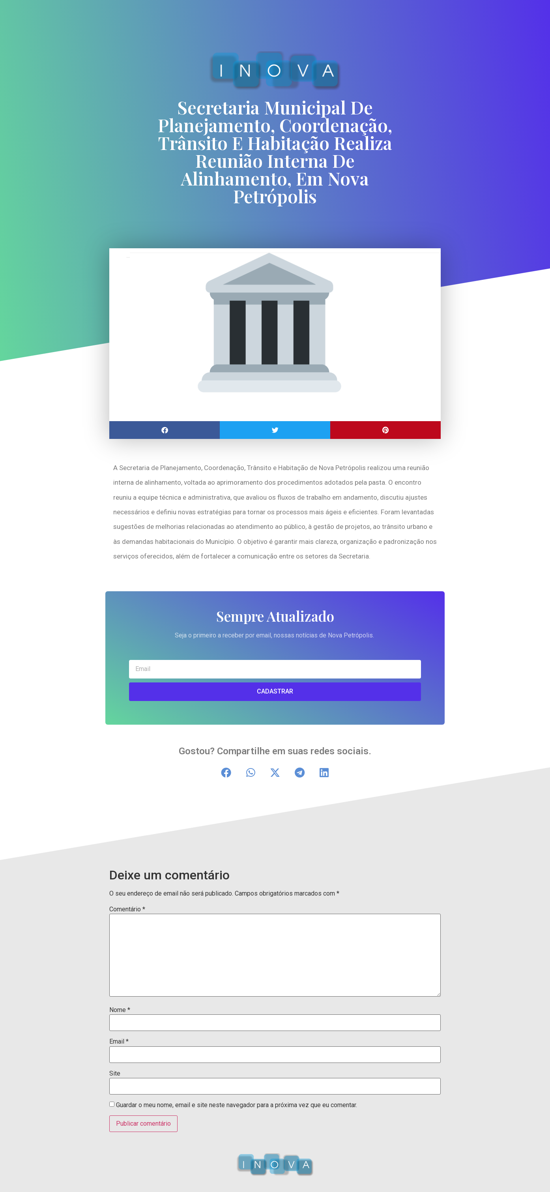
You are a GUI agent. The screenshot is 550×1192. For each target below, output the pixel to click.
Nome (119, 1010)
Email (119, 1041)
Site (114, 1073)
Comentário (127, 909)
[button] (164, 430)
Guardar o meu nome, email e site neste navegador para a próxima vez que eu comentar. (236, 1105)
